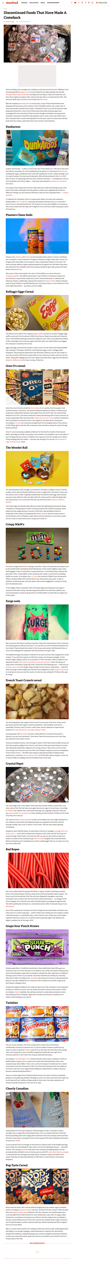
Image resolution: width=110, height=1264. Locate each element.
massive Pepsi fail (25, 820)
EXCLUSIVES (34, 3)
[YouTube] (75, 3)
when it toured (39, 839)
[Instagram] (82, 3)
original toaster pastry (20, 1212)
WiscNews (9, 906)
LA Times (34, 576)
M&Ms (25, 566)
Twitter (66, 164)
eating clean (25, 103)
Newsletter (101, 3)
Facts (5, 8)
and (41, 418)
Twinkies (28, 1050)
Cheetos (18, 257)
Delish (17, 992)
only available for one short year (20, 813)
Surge (35, 646)
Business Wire (64, 252)
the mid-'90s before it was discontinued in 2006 (29, 730)
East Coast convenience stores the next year (34, 662)
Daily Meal (34, 978)
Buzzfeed (43, 514)
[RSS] (92, 3)
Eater (19, 269)
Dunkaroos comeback (59, 181)
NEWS (43, 3)
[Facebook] (72, 3)
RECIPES (24, 3)
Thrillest (10, 811)
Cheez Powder (51, 281)
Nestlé (20, 500)
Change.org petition (12, 276)
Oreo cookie (35, 408)
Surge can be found (61, 670)
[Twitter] (79, 3)
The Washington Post (22, 1059)
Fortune (18, 423)
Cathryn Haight (9, 22)
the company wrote (30, 755)
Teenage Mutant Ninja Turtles (16, 95)
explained (25, 1150)
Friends (51, 418)
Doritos (27, 257)
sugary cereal (25, 92)
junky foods (43, 99)
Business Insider (25, 1210)
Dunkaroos (63, 171)
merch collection (22, 202)
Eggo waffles (38, 334)
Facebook (65, 329)
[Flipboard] (89, 3)
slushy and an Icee (13, 667)
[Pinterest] (86, 3)
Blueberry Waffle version (14, 360)
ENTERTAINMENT (53, 3)
